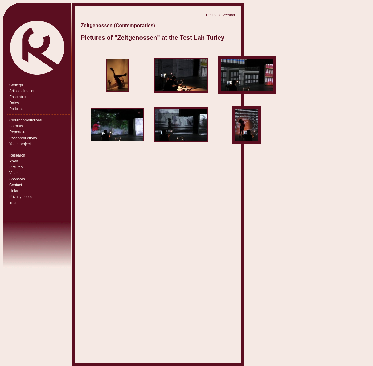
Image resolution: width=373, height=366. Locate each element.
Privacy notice (20, 197)
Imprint (15, 202)
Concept (16, 85)
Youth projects (21, 144)
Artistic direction (22, 91)
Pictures (16, 167)
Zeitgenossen (137, 37)
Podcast (16, 109)
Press (14, 161)
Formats (16, 126)
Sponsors (17, 179)
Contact (15, 185)
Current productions (25, 120)
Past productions (23, 138)
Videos (14, 173)
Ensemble (17, 97)
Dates (14, 103)
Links (13, 191)
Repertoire (18, 132)
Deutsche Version (220, 15)
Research (17, 155)
